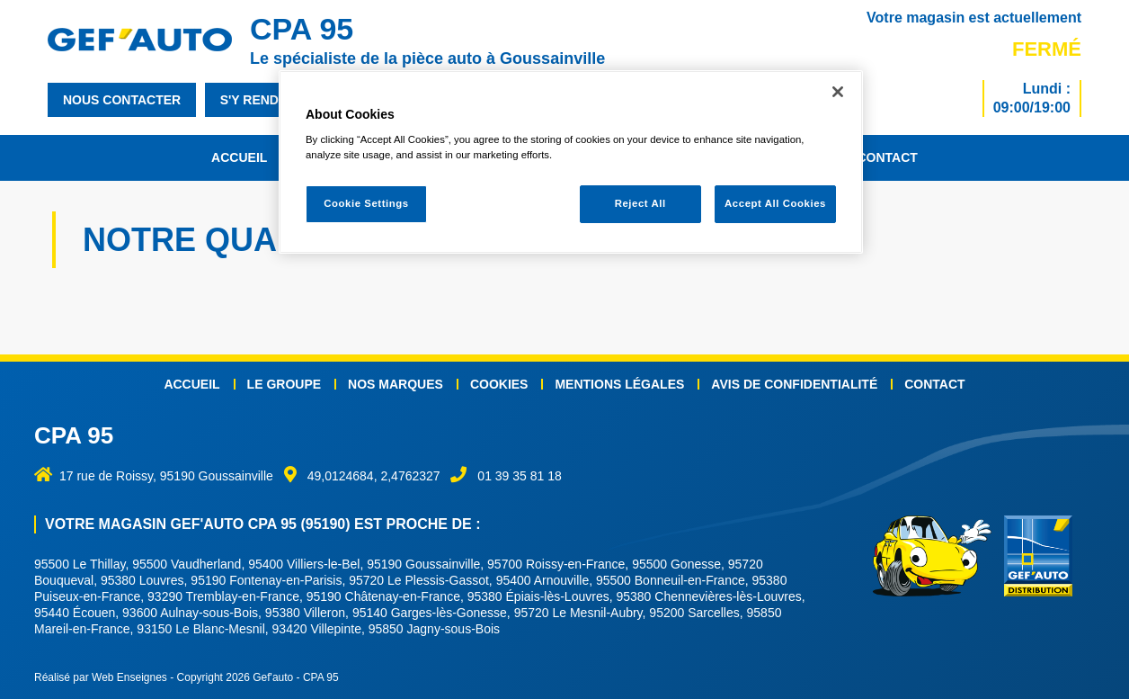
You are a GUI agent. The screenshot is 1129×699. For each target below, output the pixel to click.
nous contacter (122, 100)
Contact (887, 157)
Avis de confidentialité (794, 384)
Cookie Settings (366, 203)
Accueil (239, 157)
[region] (571, 162)
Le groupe (284, 384)
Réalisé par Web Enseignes (100, 677)
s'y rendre (258, 100)
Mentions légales (619, 384)
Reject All (640, 203)
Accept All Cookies (775, 203)
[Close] (838, 92)
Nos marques (395, 384)
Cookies (499, 384)
